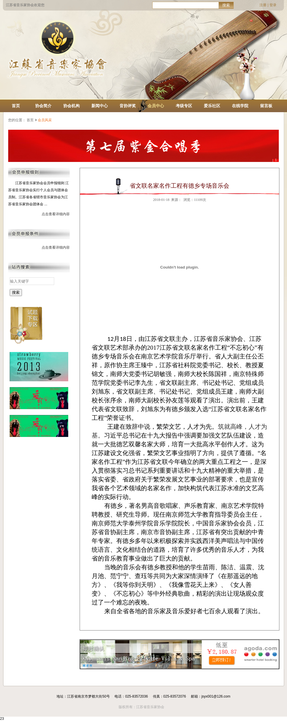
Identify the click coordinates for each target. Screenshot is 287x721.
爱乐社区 (212, 105)
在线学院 (240, 105)
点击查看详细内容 (56, 214)
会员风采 (45, 120)
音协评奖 (127, 105)
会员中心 (156, 105)
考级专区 (184, 105)
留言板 (266, 105)
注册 (262, 5)
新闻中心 (99, 105)
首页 (16, 105)
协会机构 (71, 105)
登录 (272, 5)
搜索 (226, 5)
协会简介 (43, 105)
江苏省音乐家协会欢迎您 (25, 5)
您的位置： (17, 120)
